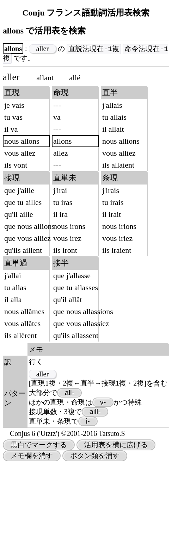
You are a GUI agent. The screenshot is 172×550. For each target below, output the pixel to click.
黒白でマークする (39, 531)
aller (42, 49)
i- (88, 507)
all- (69, 478)
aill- (95, 497)
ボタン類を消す (94, 541)
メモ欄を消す (32, 541)
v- (103, 488)
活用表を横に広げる (116, 531)
